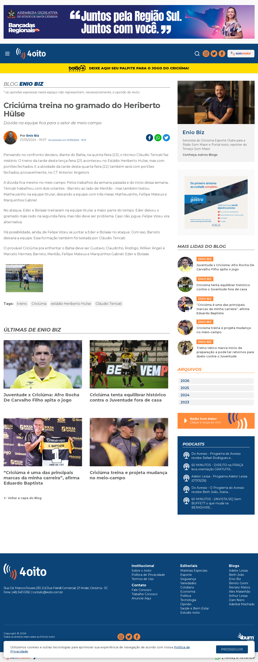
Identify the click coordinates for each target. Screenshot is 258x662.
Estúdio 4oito (190, 612)
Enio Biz (32, 135)
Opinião (185, 604)
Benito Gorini (238, 583)
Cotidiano (187, 587)
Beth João (236, 575)
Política (185, 596)
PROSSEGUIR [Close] (232, 649)
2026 (184, 381)
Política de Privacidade (148, 575)
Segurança (188, 579)
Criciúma (39, 304)
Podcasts (193, 444)
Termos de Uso (143, 579)
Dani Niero (237, 600)
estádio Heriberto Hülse (71, 304)
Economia (187, 591)
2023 (184, 402)
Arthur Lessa (238, 596)
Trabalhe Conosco (145, 594)
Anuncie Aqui (141, 598)
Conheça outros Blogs (200, 155)
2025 (184, 388)
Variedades (188, 583)
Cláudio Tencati (109, 304)
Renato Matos (239, 587)
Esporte (186, 575)
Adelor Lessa (238, 570)
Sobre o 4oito (141, 570)
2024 (185, 395)
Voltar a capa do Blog (22, 498)
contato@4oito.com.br (47, 592)
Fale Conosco (141, 590)
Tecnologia (188, 600)
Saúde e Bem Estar (194, 608)
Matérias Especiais (193, 570)
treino (22, 304)
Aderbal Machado (242, 604)
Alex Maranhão (239, 591)
